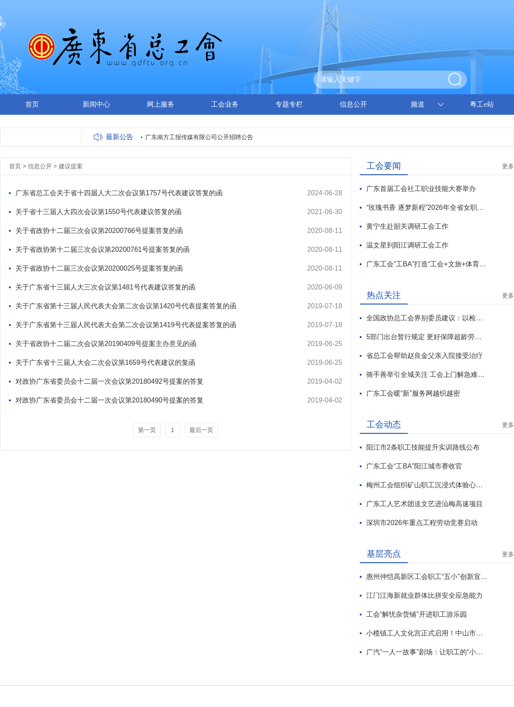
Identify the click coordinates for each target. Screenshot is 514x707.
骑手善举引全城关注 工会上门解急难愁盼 (426, 374)
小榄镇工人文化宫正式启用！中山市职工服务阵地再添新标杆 (426, 633)
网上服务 (160, 104)
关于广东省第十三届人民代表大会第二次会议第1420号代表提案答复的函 (125, 306)
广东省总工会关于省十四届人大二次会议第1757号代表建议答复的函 (119, 193)
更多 (508, 166)
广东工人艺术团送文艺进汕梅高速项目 (424, 503)
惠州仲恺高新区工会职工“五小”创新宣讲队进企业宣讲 (426, 576)
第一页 (147, 430)
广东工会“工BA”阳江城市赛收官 (414, 466)
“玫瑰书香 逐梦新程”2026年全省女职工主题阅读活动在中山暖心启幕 (426, 207)
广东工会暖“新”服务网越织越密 (413, 393)
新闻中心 (96, 104)
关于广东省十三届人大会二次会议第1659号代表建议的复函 (105, 362)
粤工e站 (481, 104)
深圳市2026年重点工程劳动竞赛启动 (422, 522)
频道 (417, 104)
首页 (32, 104)
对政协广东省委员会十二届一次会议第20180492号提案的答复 (109, 381)
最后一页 (201, 430)
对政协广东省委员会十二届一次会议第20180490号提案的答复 (109, 400)
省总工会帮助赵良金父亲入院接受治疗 (424, 355)
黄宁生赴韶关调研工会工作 (407, 226)
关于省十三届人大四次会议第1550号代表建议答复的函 (98, 211)
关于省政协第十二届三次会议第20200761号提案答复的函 (102, 249)
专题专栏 (289, 104)
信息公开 (353, 104)
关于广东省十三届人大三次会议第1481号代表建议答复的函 (105, 287)
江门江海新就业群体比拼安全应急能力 (424, 595)
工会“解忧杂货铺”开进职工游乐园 (416, 614)
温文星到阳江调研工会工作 (407, 245)
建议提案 (71, 166)
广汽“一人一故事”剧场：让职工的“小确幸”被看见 (426, 652)
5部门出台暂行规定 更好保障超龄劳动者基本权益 (426, 336)
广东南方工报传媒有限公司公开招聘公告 (199, 137)
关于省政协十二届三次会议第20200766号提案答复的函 (99, 230)
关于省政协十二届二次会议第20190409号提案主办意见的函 (106, 343)
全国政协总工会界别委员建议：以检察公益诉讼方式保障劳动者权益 (426, 318)
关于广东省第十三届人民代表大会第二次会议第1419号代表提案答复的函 (125, 324)
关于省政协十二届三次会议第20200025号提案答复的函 (99, 268)
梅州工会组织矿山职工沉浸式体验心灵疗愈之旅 (426, 485)
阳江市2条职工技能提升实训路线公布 (423, 447)
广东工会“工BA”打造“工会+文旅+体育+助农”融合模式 (426, 264)
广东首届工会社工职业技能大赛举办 (421, 188)
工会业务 (225, 104)
